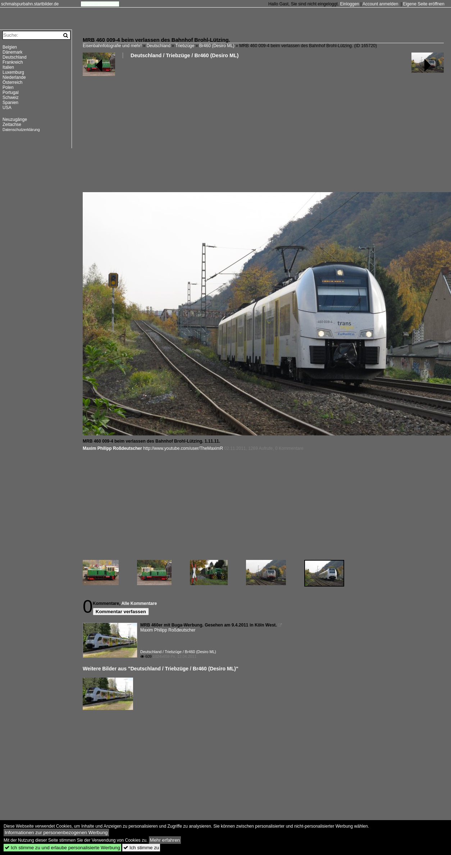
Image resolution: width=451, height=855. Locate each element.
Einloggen (349, 3)
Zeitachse (12, 124)
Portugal (11, 92)
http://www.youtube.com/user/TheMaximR (183, 448)
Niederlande (14, 77)
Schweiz (11, 97)
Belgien (10, 47)
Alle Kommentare (139, 603)
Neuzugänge (15, 119)
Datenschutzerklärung (21, 129)
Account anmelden (380, 3)
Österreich (12, 82)
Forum (88, 4)
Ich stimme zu (141, 847)
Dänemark (12, 52)
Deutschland (158, 45)
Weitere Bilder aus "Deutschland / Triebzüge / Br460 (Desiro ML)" (160, 668)
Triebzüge (185, 45)
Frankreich (13, 62)
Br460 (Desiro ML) (216, 45)
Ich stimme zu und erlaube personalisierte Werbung (62, 847)
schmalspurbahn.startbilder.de (30, 3)
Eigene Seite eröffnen (423, 3)
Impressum (107, 4)
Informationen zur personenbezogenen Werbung (56, 832)
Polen (8, 87)
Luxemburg (13, 72)
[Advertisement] (255, 128)
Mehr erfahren (165, 840)
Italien (8, 67)
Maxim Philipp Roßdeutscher (112, 448)
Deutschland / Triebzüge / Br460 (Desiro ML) (185, 55)
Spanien (10, 102)
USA (7, 107)
